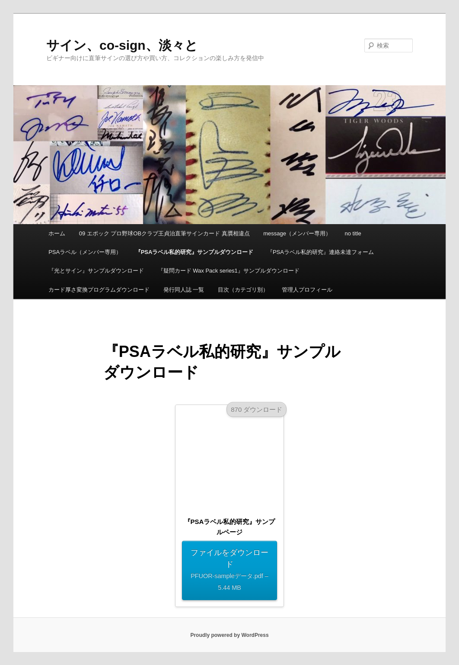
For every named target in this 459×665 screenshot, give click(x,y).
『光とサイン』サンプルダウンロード (96, 270)
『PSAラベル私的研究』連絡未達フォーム (320, 252)
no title (353, 233)
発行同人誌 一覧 (183, 289)
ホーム (56, 233)
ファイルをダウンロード (229, 571)
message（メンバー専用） (297, 233)
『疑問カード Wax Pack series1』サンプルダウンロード (229, 270)
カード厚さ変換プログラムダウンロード (99, 289)
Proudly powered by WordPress (229, 635)
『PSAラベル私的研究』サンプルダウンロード (194, 252)
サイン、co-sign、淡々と (122, 45)
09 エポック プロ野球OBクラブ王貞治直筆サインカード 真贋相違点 (164, 233)
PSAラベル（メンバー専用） (84, 252)
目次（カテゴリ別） (243, 289)
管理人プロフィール (307, 289)
